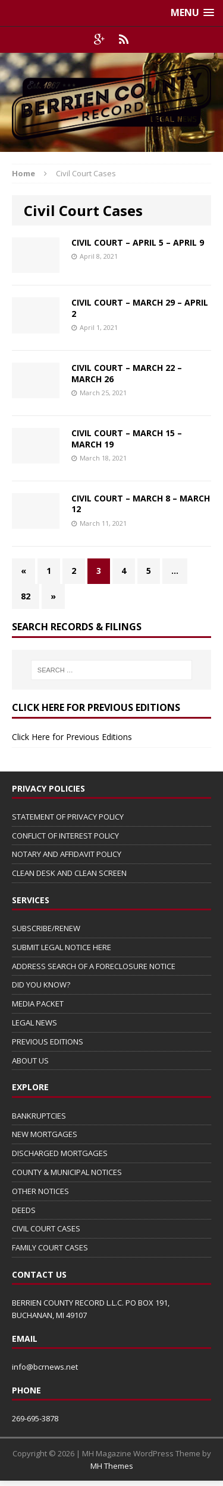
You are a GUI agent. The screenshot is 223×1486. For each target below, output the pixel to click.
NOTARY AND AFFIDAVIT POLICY (66, 854)
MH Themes (111, 1465)
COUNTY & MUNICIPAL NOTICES (67, 1172)
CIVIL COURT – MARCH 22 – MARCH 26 (126, 373)
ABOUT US (30, 1060)
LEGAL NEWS (34, 1022)
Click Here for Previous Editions (72, 736)
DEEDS (24, 1210)
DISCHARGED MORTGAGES (60, 1153)
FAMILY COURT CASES (50, 1247)
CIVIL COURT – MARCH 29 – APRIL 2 (139, 308)
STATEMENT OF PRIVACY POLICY (68, 816)
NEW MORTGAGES (44, 1134)
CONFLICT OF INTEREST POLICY (65, 835)
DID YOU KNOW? (41, 984)
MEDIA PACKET (38, 1003)
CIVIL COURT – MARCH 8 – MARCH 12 (140, 504)
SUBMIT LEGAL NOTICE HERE (61, 947)
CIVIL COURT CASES (46, 1228)
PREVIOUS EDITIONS (47, 1041)
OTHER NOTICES (40, 1191)
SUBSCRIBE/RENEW (46, 928)
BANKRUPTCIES (39, 1115)
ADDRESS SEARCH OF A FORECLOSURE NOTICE (93, 966)
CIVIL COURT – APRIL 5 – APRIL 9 (137, 242)
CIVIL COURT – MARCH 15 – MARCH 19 (126, 438)
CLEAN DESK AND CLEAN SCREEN (69, 873)
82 (25, 596)
